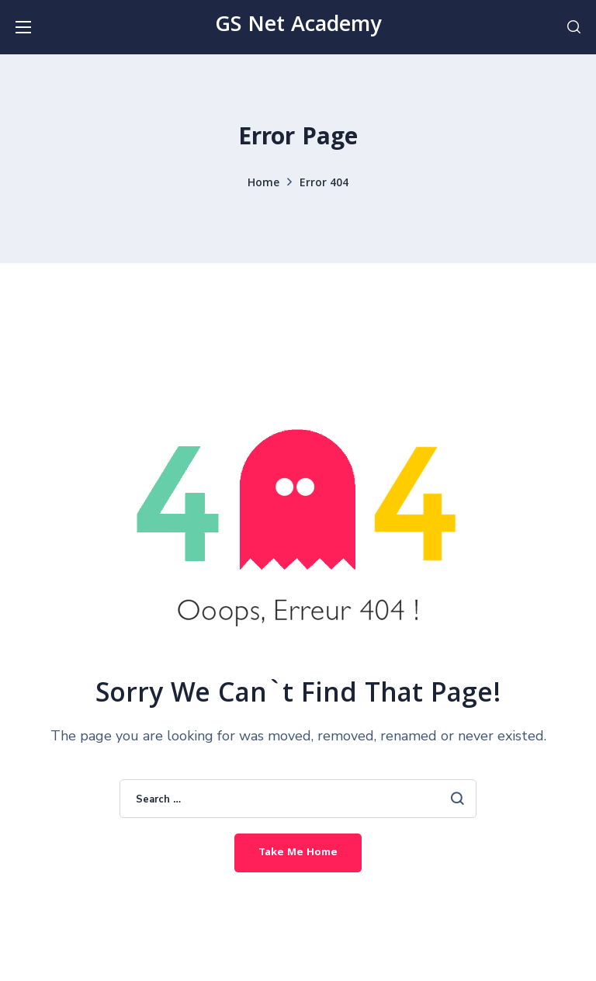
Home (263, 184)
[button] (573, 27)
